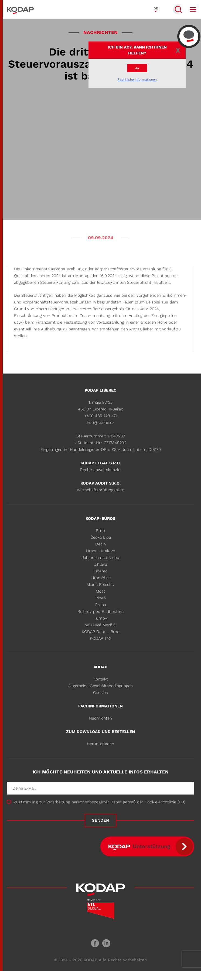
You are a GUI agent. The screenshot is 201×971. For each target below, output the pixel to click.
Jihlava (100, 564)
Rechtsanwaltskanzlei (100, 469)
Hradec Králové (100, 550)
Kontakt (100, 679)
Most (100, 591)
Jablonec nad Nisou (100, 557)
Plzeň (101, 598)
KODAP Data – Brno (101, 631)
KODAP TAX (100, 638)
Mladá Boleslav (101, 584)
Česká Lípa (100, 537)
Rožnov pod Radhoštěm (100, 611)
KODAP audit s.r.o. (100, 483)
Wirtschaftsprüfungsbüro (100, 490)
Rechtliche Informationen (137, 79)
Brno (100, 530)
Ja (137, 68)
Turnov (100, 618)
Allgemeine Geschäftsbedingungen (100, 685)
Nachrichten (100, 718)
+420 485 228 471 (100, 415)
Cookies (100, 692)
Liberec (100, 571)
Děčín (100, 544)
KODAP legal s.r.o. (100, 463)
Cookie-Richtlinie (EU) (165, 802)
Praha (100, 604)
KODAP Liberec (100, 390)
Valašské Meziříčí (100, 625)
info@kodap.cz (100, 422)
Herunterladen (100, 743)
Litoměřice (101, 577)
